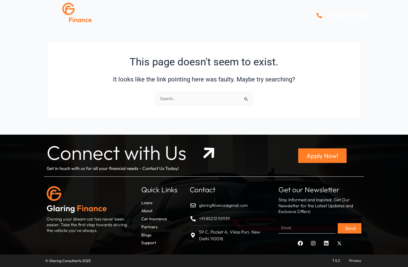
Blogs (241, 13)
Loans (132, 13)
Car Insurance (184, 13)
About (154, 13)
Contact (265, 13)
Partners (216, 13)
